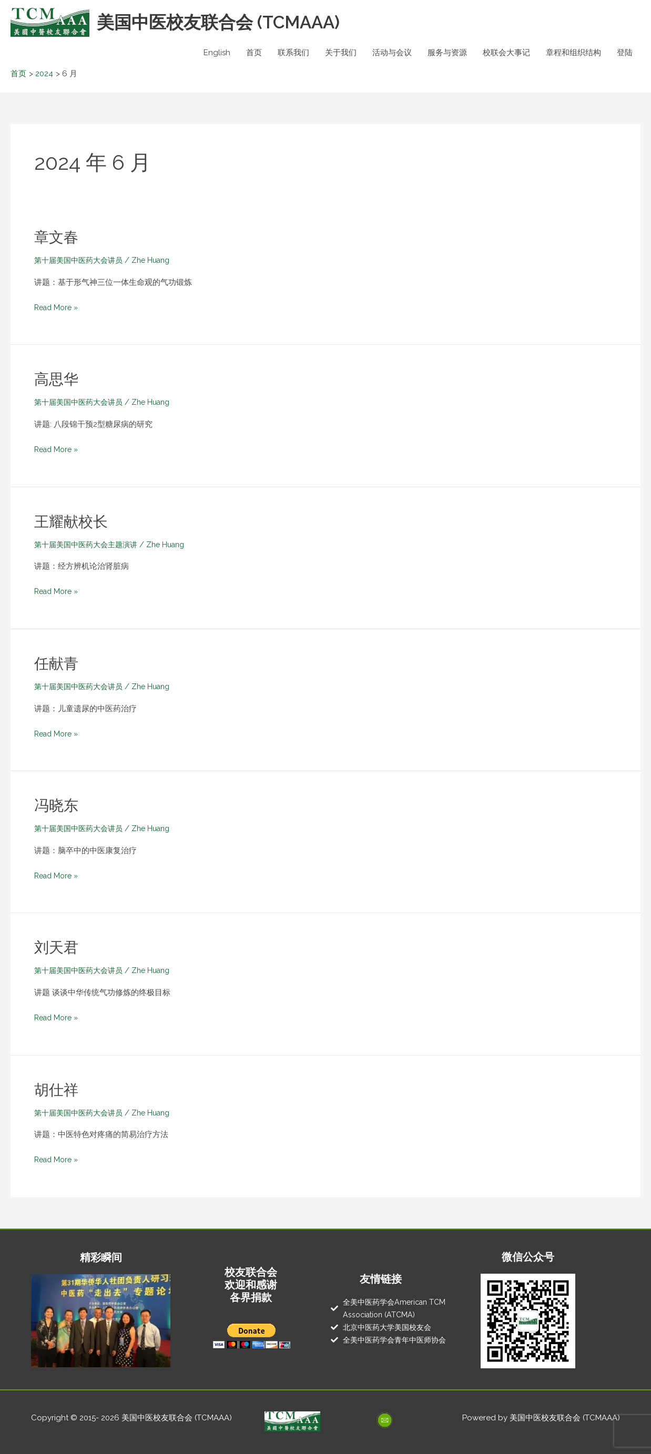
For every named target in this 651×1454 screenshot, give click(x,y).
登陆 (625, 52)
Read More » (58, 306)
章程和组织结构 (573, 52)
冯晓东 (58, 805)
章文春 (58, 237)
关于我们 (341, 52)
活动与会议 (392, 52)
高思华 (58, 379)
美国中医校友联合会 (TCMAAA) (227, 22)
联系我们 (293, 52)
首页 (254, 52)
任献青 (58, 663)
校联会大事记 (506, 52)
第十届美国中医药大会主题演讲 (89, 544)
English (217, 52)
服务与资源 (447, 52)
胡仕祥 (58, 1089)
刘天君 (58, 947)
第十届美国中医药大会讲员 (81, 260)
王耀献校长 (73, 521)
